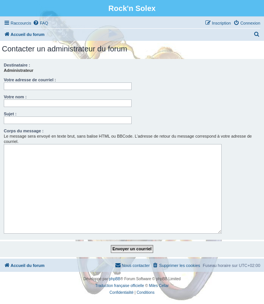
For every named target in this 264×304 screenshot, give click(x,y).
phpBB (114, 279)
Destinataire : (17, 65)
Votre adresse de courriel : (30, 80)
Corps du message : (23, 131)
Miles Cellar (159, 286)
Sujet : (10, 114)
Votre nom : (15, 97)
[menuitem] (40, 23)
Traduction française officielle (119, 286)
